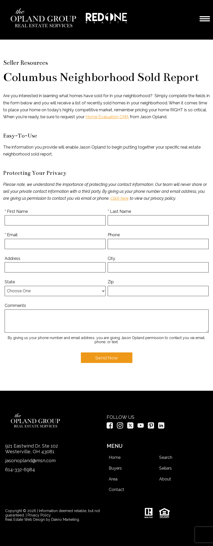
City (111, 258)
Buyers (115, 468)
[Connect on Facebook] (110, 427)
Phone (114, 234)
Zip (111, 281)
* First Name (16, 211)
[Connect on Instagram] (120, 427)
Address (12, 258)
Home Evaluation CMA (107, 116)
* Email (11, 234)
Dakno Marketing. (65, 519)
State (10, 281)
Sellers (165, 468)
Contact (116, 489)
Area (113, 479)
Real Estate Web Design (25, 519)
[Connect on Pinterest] (151, 427)
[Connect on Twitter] (130, 427)
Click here (119, 198)
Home (115, 457)
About (165, 479)
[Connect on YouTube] (141, 427)
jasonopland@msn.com (30, 460)
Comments (15, 305)
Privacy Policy (39, 515)
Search (165, 457)
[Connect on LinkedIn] (161, 427)
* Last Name (119, 211)
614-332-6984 (20, 469)
